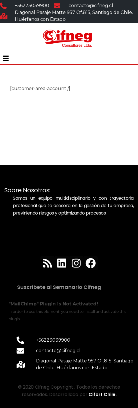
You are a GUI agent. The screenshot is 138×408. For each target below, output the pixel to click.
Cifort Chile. (103, 394)
